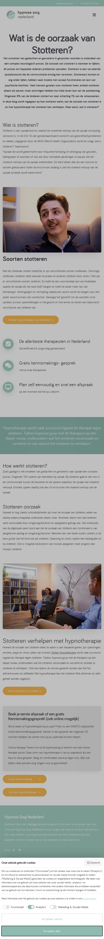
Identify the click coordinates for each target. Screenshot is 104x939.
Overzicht (93, 862)
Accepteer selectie (52, 919)
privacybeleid (89, 898)
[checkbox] (12, 907)
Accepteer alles (52, 931)
